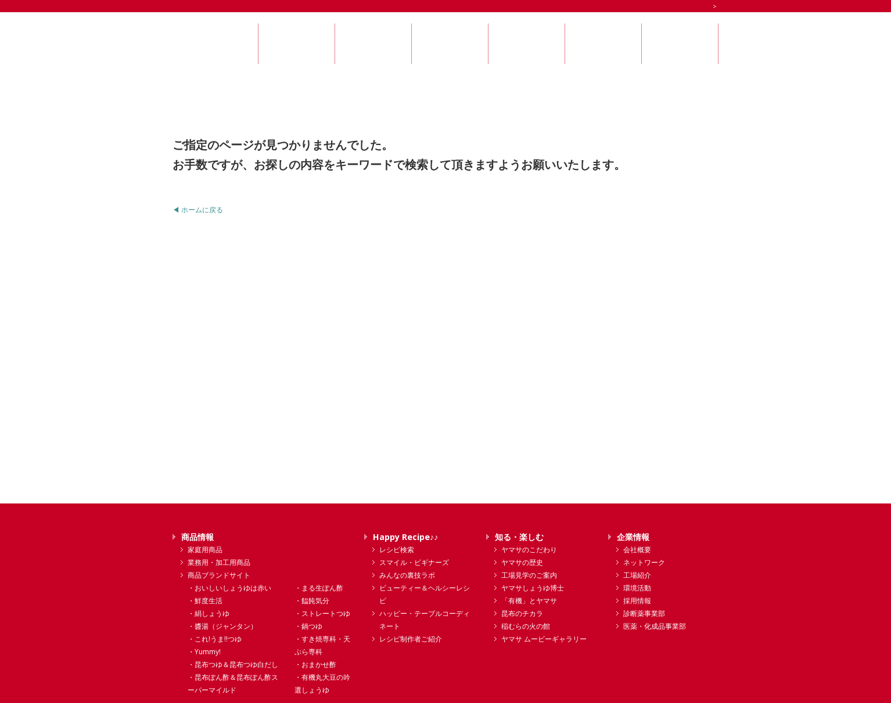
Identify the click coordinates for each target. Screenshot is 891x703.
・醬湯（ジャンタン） (222, 626)
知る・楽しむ (519, 536)
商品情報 (197, 536)
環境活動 (637, 588)
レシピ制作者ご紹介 (410, 639)
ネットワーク (644, 562)
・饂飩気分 (311, 601)
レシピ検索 (396, 550)
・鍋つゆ (308, 626)
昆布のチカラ (522, 613)
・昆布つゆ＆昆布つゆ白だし (233, 664)
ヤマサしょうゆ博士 (532, 588)
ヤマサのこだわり (529, 550)
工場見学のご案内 (529, 575)
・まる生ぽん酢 (318, 588)
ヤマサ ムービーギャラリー (544, 639)
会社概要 (637, 550)
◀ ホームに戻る (198, 210)
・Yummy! (204, 652)
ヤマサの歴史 (522, 562)
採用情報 (637, 601)
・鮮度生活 (205, 601)
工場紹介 (637, 575)
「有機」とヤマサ (529, 601)
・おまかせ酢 (315, 664)
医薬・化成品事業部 (654, 626)
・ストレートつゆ (322, 613)
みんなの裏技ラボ (407, 575)
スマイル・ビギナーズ (414, 562)
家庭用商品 (205, 550)
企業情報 (633, 536)
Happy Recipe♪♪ (405, 536)
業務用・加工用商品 (219, 562)
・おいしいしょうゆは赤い (229, 588)
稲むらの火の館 (525, 626)
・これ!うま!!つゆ (215, 639)
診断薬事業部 (644, 613)
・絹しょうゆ (208, 613)
